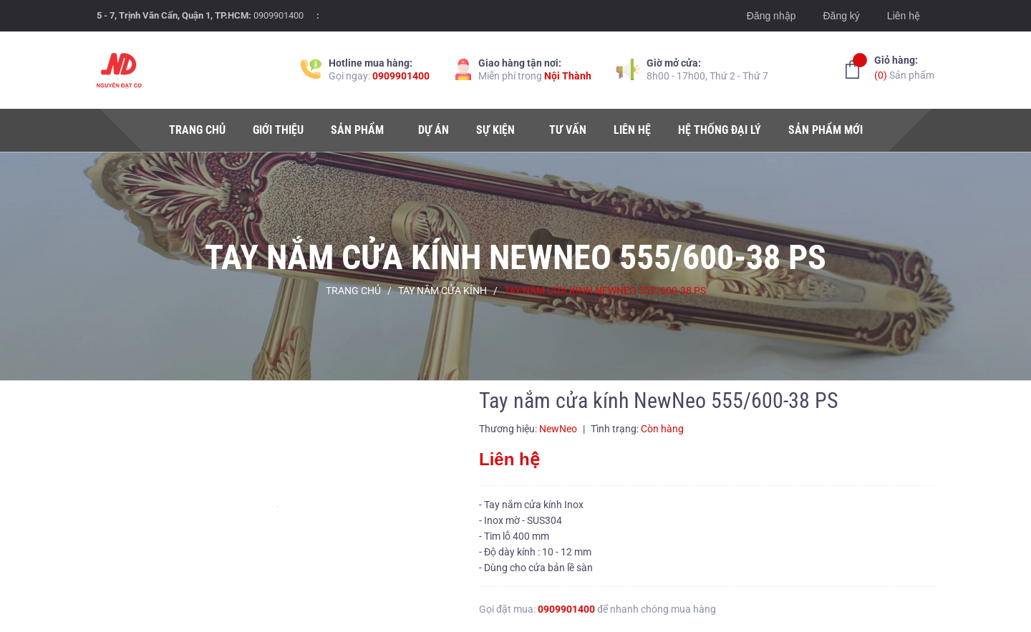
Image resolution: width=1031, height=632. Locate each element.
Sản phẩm (904, 67)
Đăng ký (841, 15)
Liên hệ (903, 15)
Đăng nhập (771, 15)
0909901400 (278, 15)
